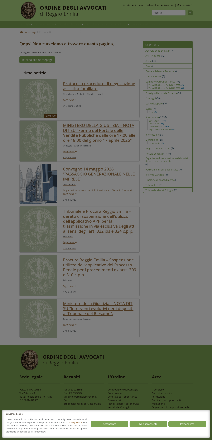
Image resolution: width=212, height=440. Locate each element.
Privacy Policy (75, 422)
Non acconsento (148, 424)
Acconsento (109, 424)
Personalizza (187, 424)
